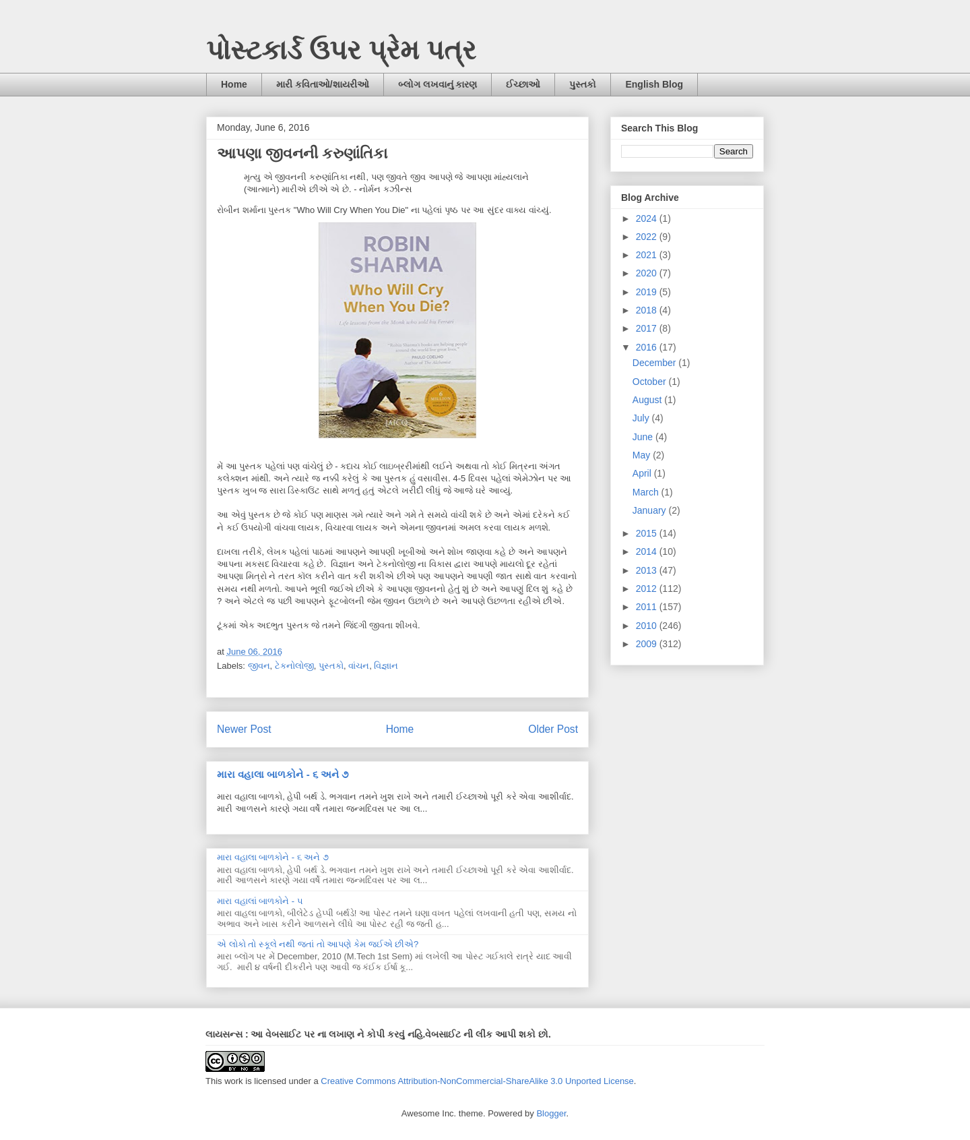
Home (234, 84)
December (655, 362)
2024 (647, 218)
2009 (647, 643)
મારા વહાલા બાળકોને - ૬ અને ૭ (282, 774)
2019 (647, 292)
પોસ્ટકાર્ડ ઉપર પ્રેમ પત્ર (341, 50)
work (233, 1081)
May (643, 455)
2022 (647, 236)
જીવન (259, 666)
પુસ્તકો (582, 84)
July (642, 418)
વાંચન (358, 666)
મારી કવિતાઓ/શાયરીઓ (322, 84)
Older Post (553, 729)
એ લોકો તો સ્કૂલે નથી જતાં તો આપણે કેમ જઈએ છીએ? (317, 944)
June (644, 436)
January (651, 510)
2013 (647, 570)
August (648, 399)
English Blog (654, 84)
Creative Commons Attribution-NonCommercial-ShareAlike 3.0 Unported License (477, 1081)
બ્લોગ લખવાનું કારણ (438, 84)
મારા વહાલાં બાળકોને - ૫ (260, 901)
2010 (647, 625)
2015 (647, 533)
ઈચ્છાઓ (523, 84)
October (651, 381)
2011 (647, 606)
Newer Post (244, 729)
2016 (647, 347)
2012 (647, 588)
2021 (647, 254)
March (647, 492)
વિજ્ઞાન (386, 666)
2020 (647, 273)
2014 (647, 551)
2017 (647, 328)
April (643, 473)
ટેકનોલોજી (294, 666)
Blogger (551, 1113)
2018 (647, 310)
